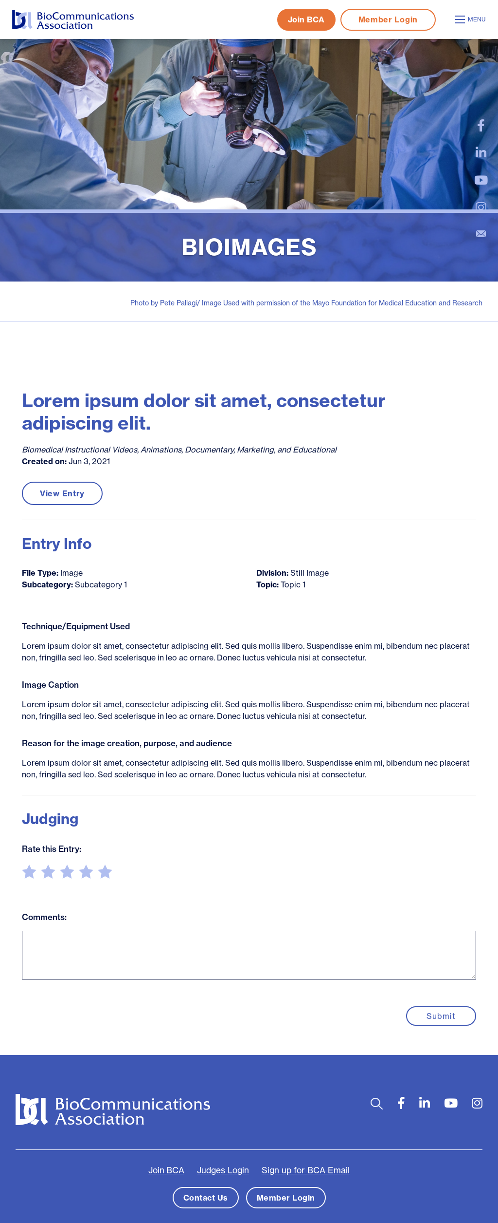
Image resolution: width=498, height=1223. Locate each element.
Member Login (388, 19)
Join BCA (306, 19)
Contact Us (205, 1198)
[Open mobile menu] (471, 19)
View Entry (62, 493)
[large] (481, 125)
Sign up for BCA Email (306, 1170)
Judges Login (223, 1170)
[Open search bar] (377, 1103)
